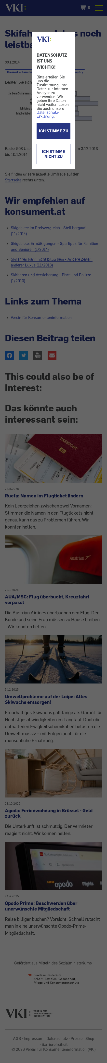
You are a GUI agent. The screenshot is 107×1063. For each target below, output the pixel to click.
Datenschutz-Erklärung (48, 114)
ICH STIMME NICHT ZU (53, 154)
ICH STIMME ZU (53, 130)
